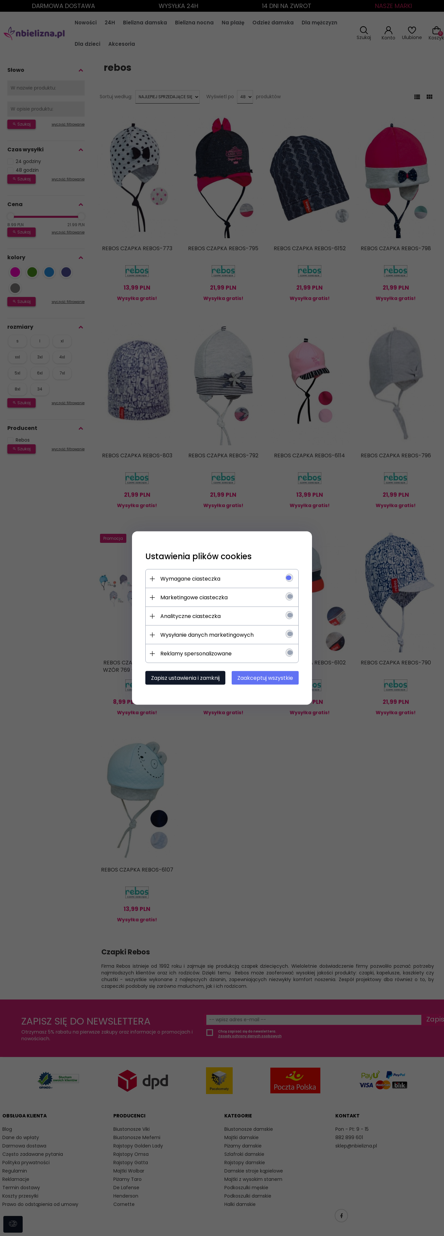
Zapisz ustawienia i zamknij (185, 678)
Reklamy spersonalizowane (196, 653)
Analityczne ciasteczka (190, 616)
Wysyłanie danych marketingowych (207, 635)
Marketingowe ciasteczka (194, 597)
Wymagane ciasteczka (190, 579)
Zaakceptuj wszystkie (265, 678)
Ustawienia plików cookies (198, 556)
